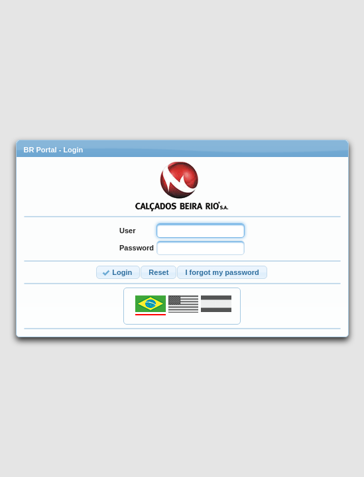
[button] (118, 273)
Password (136, 248)
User (127, 231)
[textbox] (200, 230)
